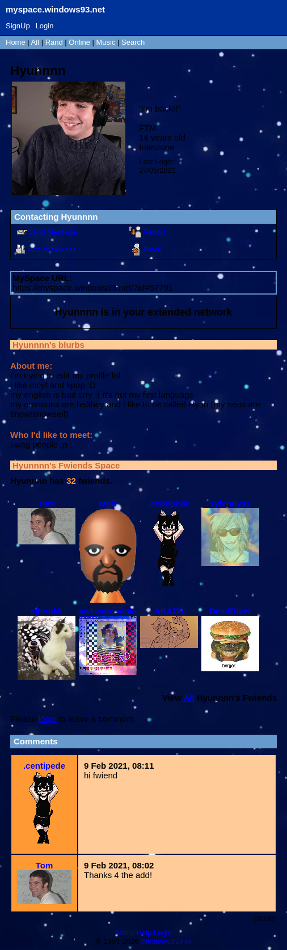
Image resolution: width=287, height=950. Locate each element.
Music (106, 42)
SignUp (18, 26)
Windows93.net (166, 941)
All (36, 42)
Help (144, 932)
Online (79, 42)
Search (133, 42)
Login (45, 26)
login (48, 718)
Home (16, 42)
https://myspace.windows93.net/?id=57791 (92, 287)
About (124, 932)
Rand (54, 42)
